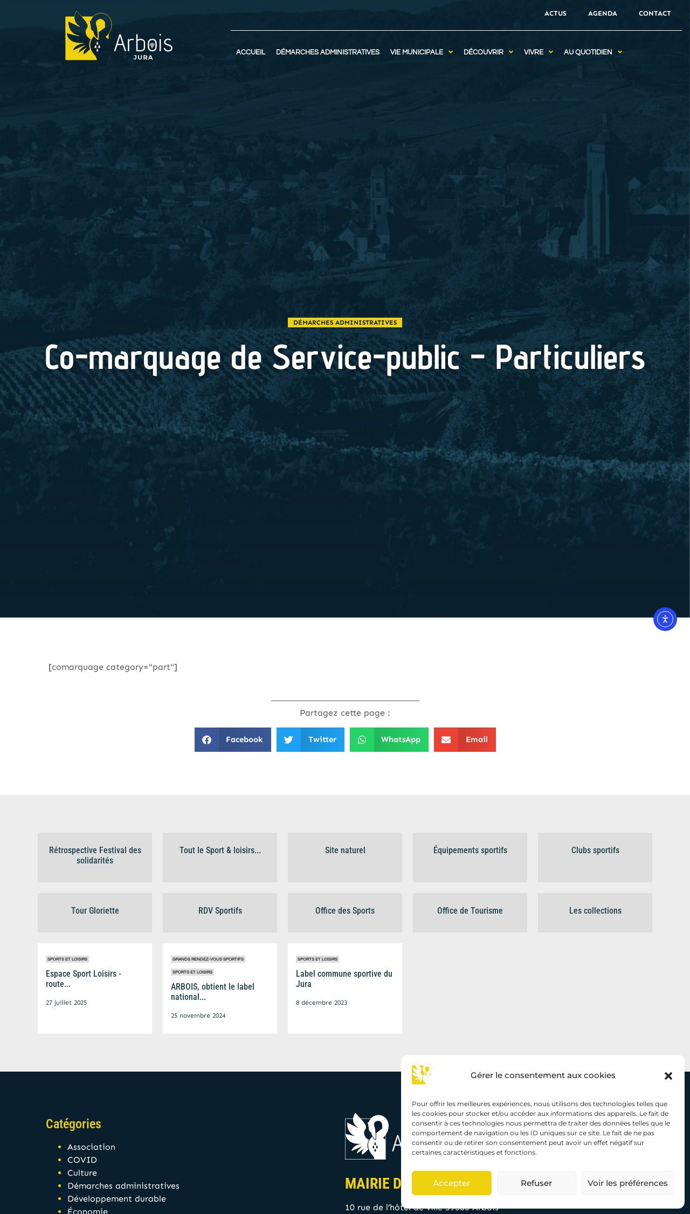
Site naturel (345, 850)
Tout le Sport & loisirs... (220, 850)
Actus (555, 13)
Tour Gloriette (95, 911)
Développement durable (116, 1199)
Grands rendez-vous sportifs (208, 959)
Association (91, 1147)
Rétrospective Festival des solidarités (95, 855)
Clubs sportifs (595, 850)
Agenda (602, 13)
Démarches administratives (345, 322)
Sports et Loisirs (67, 959)
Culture (82, 1173)
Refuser (536, 1183)
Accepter (451, 1183)
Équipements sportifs (470, 850)
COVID (82, 1160)
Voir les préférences (628, 1183)
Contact (655, 13)
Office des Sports (345, 911)
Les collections (595, 911)
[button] (668, 1076)
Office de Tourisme (470, 911)
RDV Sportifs (220, 911)
